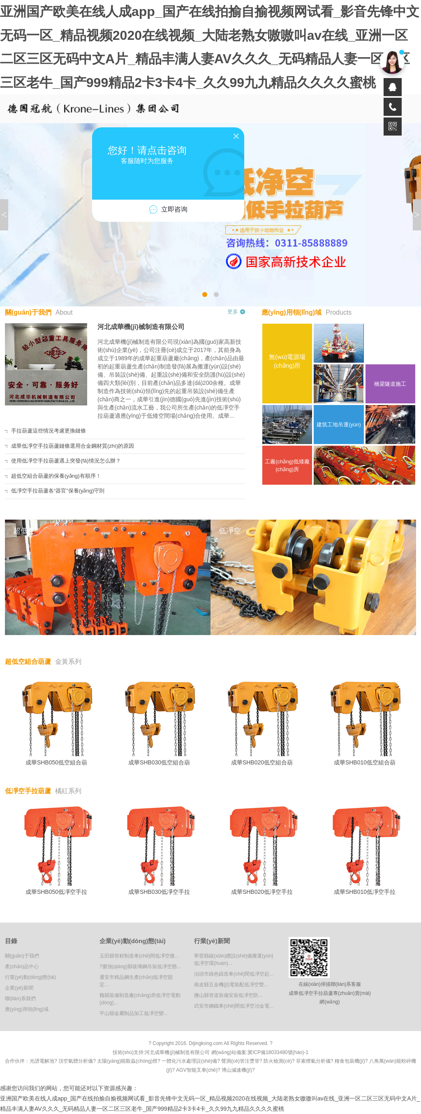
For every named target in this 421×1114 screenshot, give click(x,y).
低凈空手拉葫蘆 (43, 790)
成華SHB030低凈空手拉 (159, 849)
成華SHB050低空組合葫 (56, 720)
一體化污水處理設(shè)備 (189, 1061)
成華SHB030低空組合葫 (159, 720)
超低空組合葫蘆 (43, 661)
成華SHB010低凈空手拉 (364, 849)
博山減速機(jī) (237, 1070)
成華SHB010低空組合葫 (364, 720)
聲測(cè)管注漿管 (240, 1061)
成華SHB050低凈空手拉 (56, 849)
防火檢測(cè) (278, 1061)
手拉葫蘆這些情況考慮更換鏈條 (48, 431)
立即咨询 (167, 209)
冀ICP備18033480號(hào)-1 (278, 1052)
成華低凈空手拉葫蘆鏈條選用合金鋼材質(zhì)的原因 (72, 446)
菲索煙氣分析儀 (313, 1061)
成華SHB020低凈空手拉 (262, 849)
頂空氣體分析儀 (75, 1061)
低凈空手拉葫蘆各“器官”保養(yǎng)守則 (57, 491)
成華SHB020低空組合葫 (262, 720)
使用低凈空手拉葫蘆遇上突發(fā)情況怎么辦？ (66, 461)
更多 (232, 311)
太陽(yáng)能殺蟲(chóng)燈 (127, 1061)
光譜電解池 (42, 1061)
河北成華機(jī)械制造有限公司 (141, 326)
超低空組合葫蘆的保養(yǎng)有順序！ (56, 476)
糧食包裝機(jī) (350, 1061)
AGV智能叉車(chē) (196, 1070)
